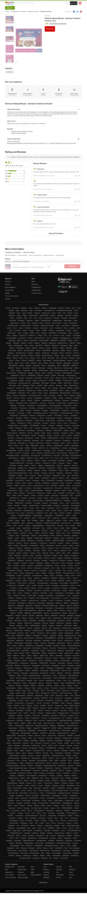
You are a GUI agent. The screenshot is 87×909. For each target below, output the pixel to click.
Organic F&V (9, 872)
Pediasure (72, 869)
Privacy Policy (9, 290)
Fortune (71, 875)
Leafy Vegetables (36, 875)
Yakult (71, 872)
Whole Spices (60, 255)
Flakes (33, 869)
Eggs (32, 872)
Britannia (46, 875)
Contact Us (35, 284)
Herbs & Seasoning (35, 255)
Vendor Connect (37, 293)
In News (7, 284)
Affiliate (7, 293)
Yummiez (46, 872)
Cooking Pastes (23, 255)
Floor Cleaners (9, 875)
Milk (6, 869)
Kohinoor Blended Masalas (21, 261)
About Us (8, 281)
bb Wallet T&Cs (36, 290)
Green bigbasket (10, 287)
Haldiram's (47, 877)
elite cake (59, 869)
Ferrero (58, 877)
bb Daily (7, 299)
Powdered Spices (49, 255)
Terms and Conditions (11, 296)
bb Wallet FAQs (36, 287)
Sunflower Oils (9, 867)
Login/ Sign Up (73, 3)
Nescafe (58, 867)
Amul (45, 867)
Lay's (70, 877)
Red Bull (46, 869)
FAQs (33, 281)
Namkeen (21, 872)
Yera (57, 872)
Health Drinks (22, 869)
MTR (70, 867)
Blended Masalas (11, 255)
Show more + (43, 882)
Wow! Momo (60, 875)
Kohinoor (47, 15)
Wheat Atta (21, 867)
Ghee (32, 867)
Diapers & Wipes (23, 877)
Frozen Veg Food (10, 877)
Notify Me (49, 29)
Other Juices (22, 875)
